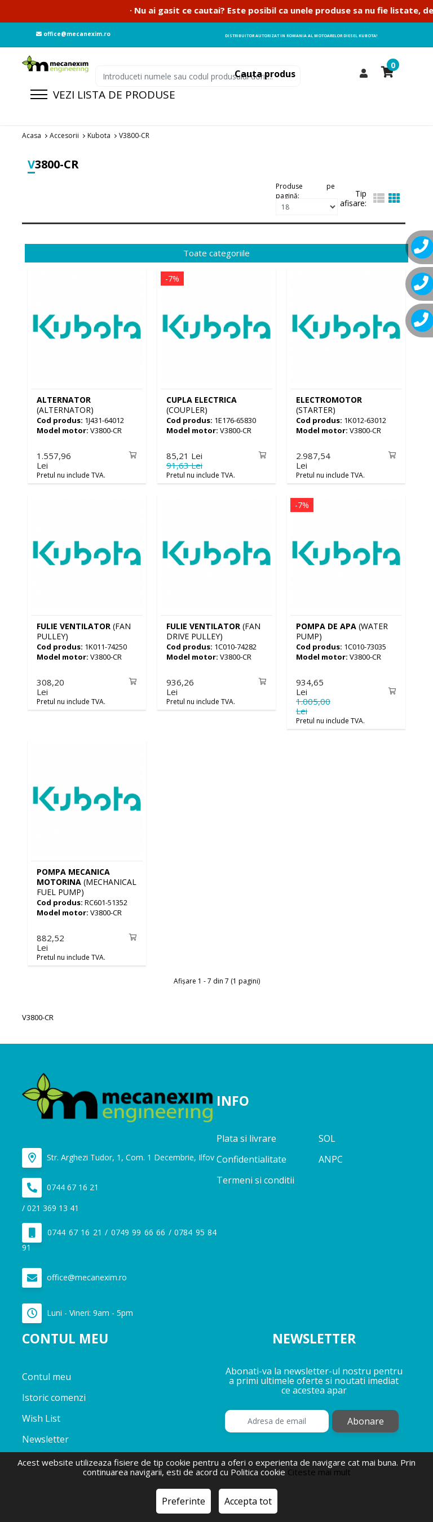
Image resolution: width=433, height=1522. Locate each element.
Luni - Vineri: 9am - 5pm (77, 1309)
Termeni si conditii (255, 1175)
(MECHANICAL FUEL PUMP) (86, 878)
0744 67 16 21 (60, 1183)
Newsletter (45, 1434)
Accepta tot (248, 1501)
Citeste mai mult (319, 1472)
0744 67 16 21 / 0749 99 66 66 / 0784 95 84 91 (119, 1233)
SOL (327, 1134)
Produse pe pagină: (305, 189)
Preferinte (183, 1501)
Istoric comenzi (54, 1392)
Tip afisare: (353, 198)
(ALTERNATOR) (65, 404)
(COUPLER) (201, 404)
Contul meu (46, 1371)
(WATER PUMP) (342, 629)
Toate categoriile (216, 253)
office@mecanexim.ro (73, 34)
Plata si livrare (246, 1134)
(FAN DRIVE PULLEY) (213, 629)
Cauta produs (265, 74)
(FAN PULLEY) (84, 629)
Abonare (365, 1416)
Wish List (41, 1413)
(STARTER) (329, 404)
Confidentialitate (251, 1155)
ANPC (331, 1155)
